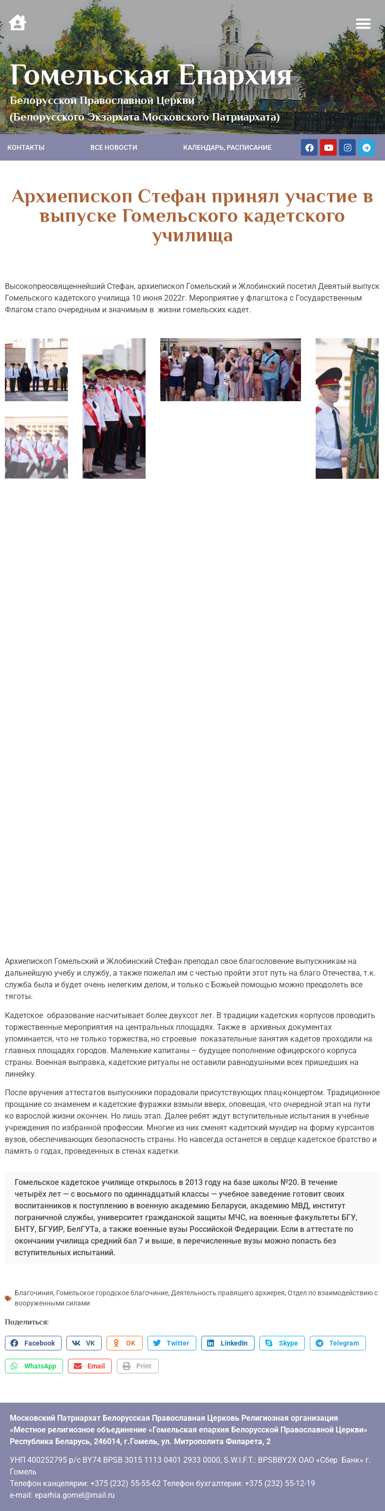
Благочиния (34, 1287)
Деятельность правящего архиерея (228, 1287)
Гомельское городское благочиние (112, 1287)
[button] (363, 24)
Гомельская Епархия (151, 74)
